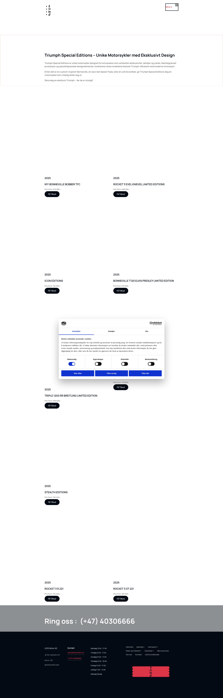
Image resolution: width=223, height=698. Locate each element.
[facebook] (49, 6)
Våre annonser (163, 651)
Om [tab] (146, 331)
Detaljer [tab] (111, 331)
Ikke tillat (77, 373)
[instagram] (49, 9)
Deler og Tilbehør (133, 651)
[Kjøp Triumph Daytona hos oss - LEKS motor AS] (109, 172)
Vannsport (152, 647)
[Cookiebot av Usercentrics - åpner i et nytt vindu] (151, 323)
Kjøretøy (139, 647)
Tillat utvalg (111, 373)
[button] (52, 194)
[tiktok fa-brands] (49, 14)
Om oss (129, 654)
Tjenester (148, 651)
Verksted (129, 647)
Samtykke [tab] (76, 331)
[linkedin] (49, 11)
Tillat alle (145, 373)
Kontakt (138, 654)
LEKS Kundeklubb (152, 654)
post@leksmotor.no (76, 652)
